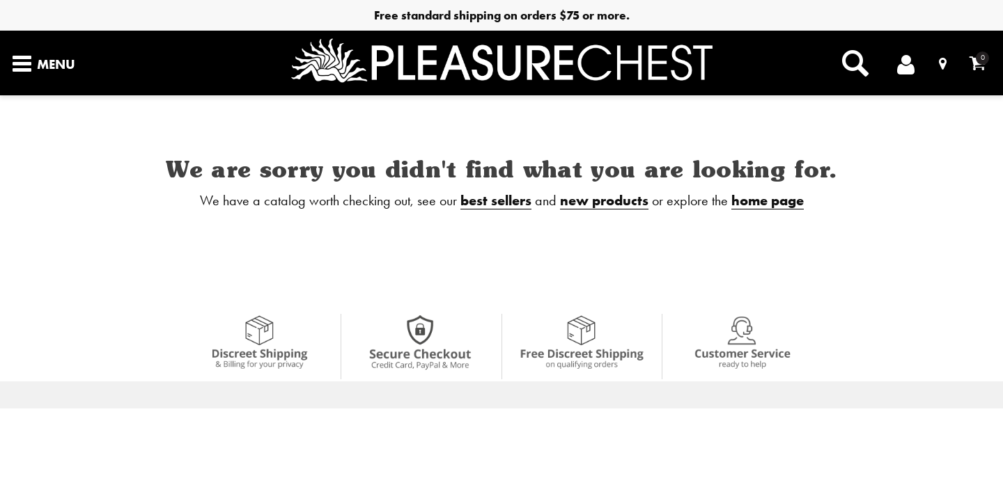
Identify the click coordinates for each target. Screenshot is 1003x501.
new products (604, 200)
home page (767, 200)
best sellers (495, 200)
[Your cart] (977, 63)
